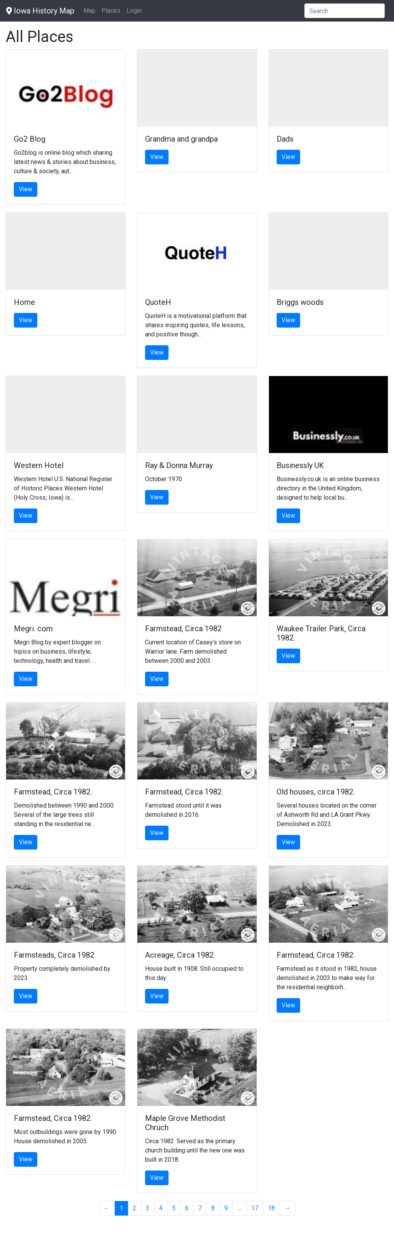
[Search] (344, 10)
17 (254, 1208)
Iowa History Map (40, 10)
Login (134, 10)
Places (111, 10)
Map (89, 10)
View (25, 189)
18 (271, 1208)
